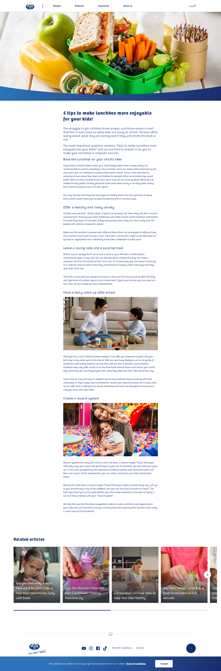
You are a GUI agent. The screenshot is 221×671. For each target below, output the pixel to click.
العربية (192, 5)
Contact (140, 648)
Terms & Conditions (136, 663)
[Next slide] (207, 574)
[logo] (30, 5)
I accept (164, 663)
